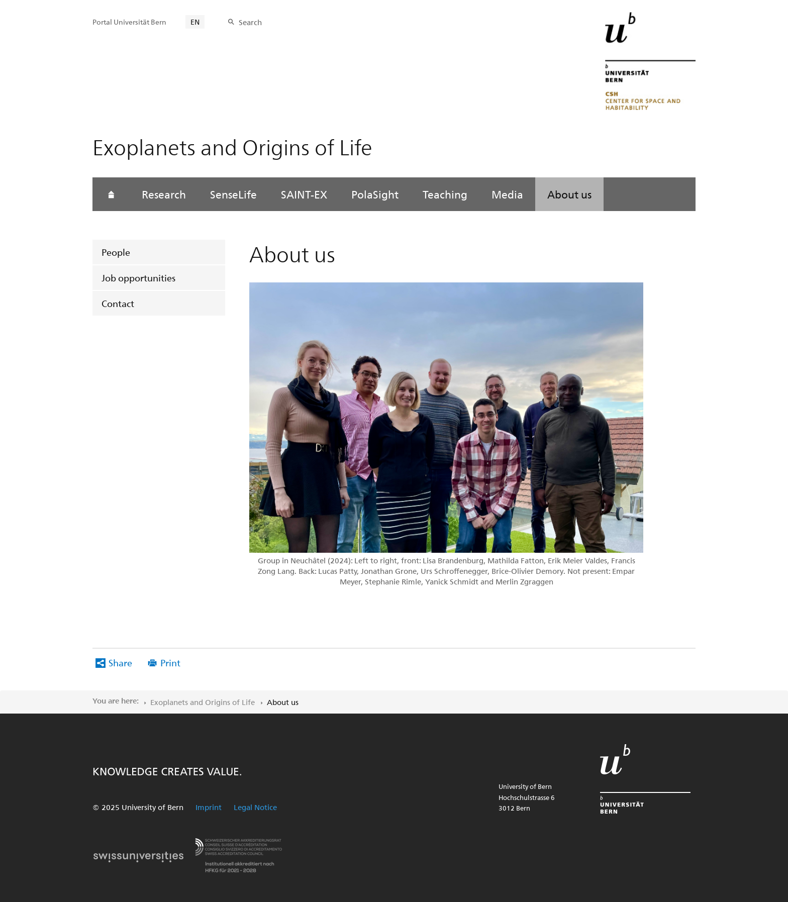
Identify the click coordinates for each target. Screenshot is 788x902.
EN (195, 22)
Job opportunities (138, 277)
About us (569, 194)
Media (507, 194)
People (116, 252)
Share (120, 662)
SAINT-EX (304, 194)
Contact (118, 303)
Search (250, 22)
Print (170, 662)
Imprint (208, 807)
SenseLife (233, 194)
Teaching (445, 194)
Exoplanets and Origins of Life (202, 702)
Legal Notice (255, 807)
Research (164, 194)
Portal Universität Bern (129, 22)
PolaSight (375, 194)
